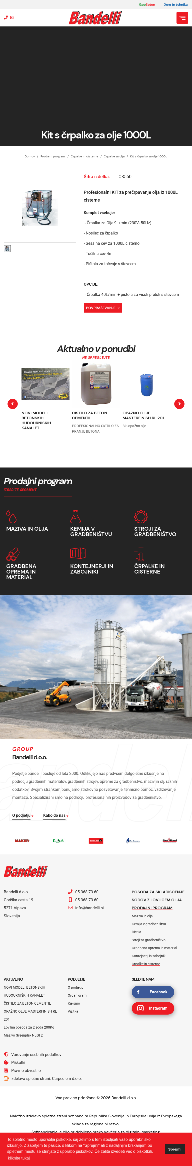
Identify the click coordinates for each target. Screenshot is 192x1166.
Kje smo (74, 1003)
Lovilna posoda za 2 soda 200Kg (29, 1027)
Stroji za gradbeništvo (149, 940)
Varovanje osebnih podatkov (33, 1054)
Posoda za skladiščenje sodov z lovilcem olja (158, 896)
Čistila (136, 932)
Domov (30, 156)
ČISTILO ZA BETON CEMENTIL (89, 415)
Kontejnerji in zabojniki (149, 956)
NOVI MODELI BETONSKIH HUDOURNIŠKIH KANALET (36, 420)
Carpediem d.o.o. (67, 1078)
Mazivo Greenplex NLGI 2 (23, 1035)
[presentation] (13, 404)
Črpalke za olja (114, 156)
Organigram (77, 995)
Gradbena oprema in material (154, 948)
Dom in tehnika (176, 4)
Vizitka (73, 1011)
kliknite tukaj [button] (19, 1158)
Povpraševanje (101, 308)
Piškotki (14, 1062)
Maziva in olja (142, 916)
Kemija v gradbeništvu (149, 924)
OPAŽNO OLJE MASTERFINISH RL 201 (143, 415)
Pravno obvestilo (22, 1070)
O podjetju (76, 987)
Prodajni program (52, 156)
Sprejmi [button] (175, 1149)
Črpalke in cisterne (84, 156)
